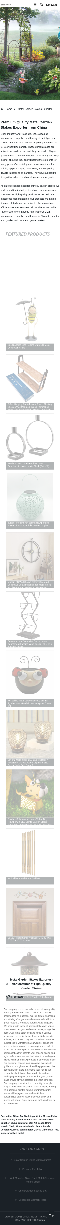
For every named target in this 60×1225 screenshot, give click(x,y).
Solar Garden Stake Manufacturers (32, 1160)
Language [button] (51, 5)
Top (51, 1215)
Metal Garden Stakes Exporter (35, 109)
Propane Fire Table (32, 1169)
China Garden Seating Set (33, 1190)
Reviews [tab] (14, 997)
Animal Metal (23, 1119)
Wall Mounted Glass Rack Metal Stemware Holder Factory (32, 1180)
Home (8, 109)
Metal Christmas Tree (47, 1129)
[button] (35, 5)
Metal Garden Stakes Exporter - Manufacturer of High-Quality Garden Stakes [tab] (29, 984)
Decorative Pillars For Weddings (18, 1116)
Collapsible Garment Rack (33, 1199)
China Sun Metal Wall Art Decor (27, 1123)
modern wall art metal (12, 1133)
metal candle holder (23, 1129)
